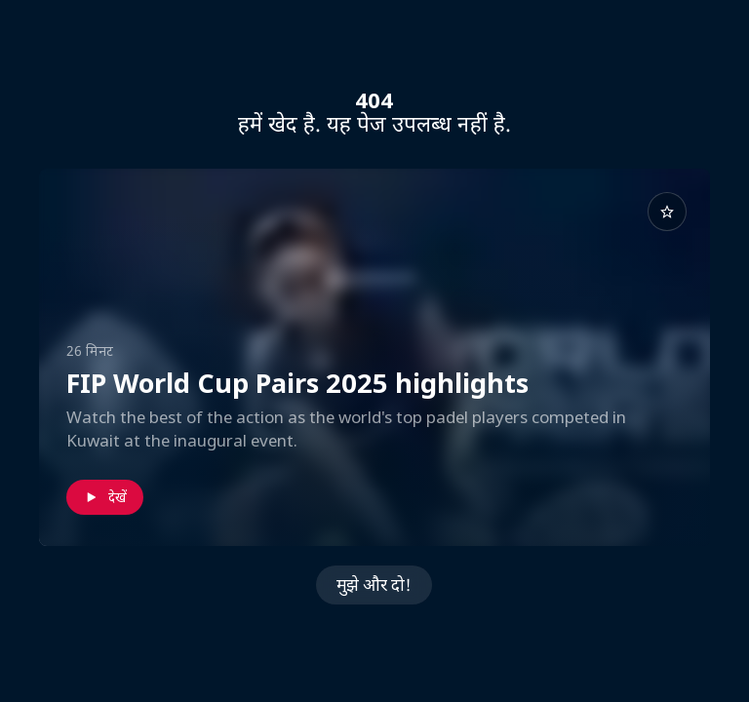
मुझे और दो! (374, 584)
